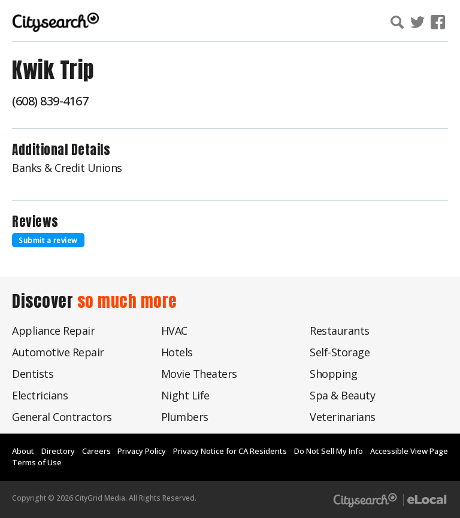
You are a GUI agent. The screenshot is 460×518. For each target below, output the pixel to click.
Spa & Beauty (342, 395)
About (23, 451)
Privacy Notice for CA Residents (230, 451)
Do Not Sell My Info (328, 451)
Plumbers (184, 417)
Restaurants (340, 330)
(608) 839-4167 (50, 101)
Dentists (32, 373)
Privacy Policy (141, 451)
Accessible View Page (409, 451)
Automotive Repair (58, 352)
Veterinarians (343, 417)
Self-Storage (340, 352)
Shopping (333, 373)
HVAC (174, 330)
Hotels (177, 352)
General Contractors (62, 417)
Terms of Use (37, 462)
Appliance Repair (53, 330)
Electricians (40, 395)
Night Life (185, 395)
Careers (96, 451)
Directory (58, 451)
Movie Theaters (199, 373)
